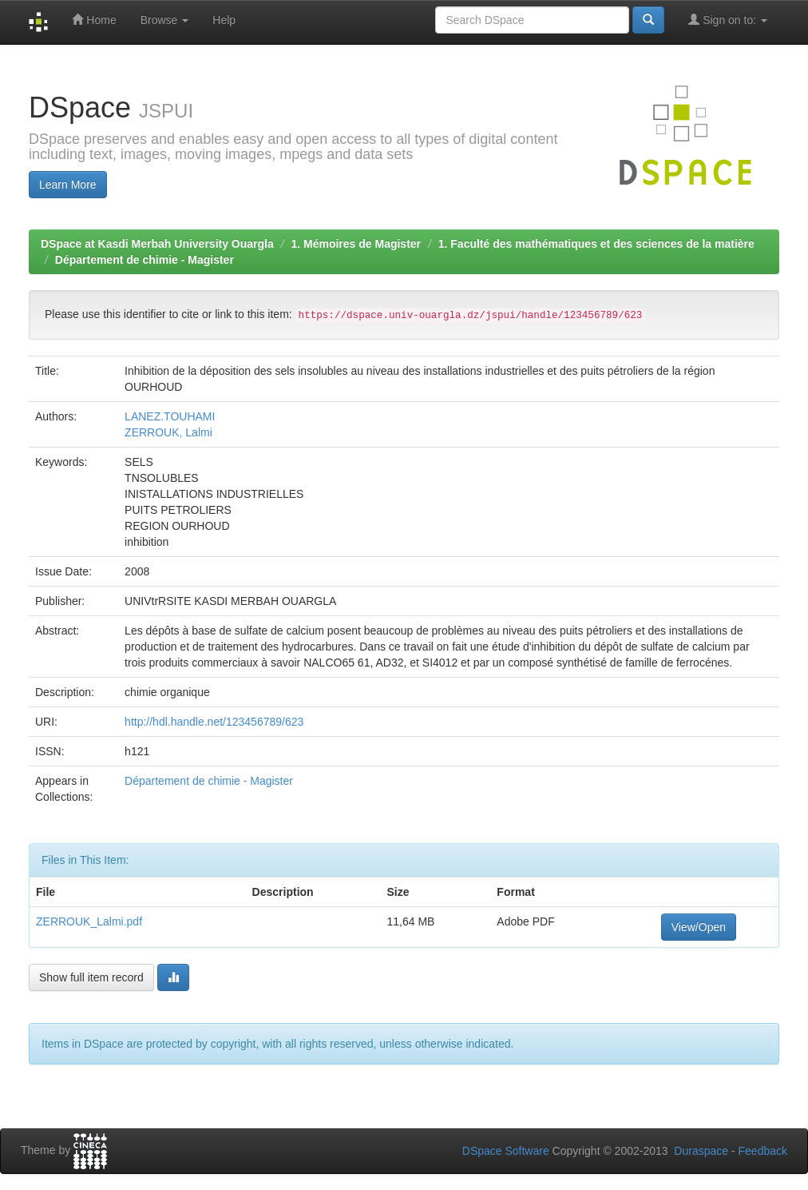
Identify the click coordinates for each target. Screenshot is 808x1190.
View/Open (698, 927)
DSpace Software (505, 1150)
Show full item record (91, 977)
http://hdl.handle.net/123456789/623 (214, 721)
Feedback (763, 1150)
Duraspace (701, 1150)
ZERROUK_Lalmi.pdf (89, 921)
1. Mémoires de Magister (356, 243)
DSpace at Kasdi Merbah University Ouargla (157, 243)
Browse (165, 20)
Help (224, 20)
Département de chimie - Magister (144, 259)
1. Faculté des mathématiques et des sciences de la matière (596, 243)
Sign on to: (727, 19)
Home (94, 19)
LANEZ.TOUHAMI (170, 416)
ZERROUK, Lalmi (168, 432)
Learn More (68, 184)
